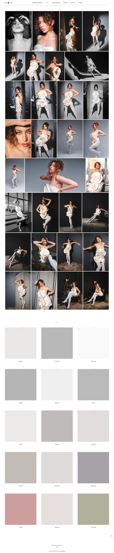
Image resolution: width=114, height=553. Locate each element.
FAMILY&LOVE (56, 2)
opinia (73, 2)
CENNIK (65, 2)
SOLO (47, 2)
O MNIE (80, 2)
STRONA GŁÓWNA (37, 2)
